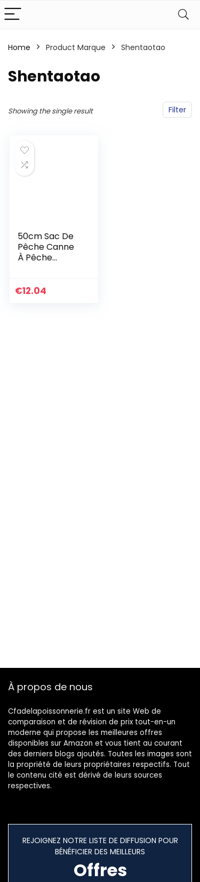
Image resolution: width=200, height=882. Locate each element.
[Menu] (13, 15)
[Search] (183, 15)
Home (19, 47)
